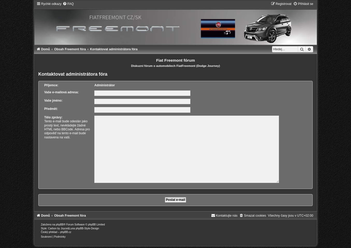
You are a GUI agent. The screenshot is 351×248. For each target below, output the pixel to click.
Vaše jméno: (53, 100)
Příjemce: (51, 85)
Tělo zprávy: (53, 117)
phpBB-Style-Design (87, 226)
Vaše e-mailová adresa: (61, 92)
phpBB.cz (65, 230)
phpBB (60, 222)
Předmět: (51, 109)
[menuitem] (68, 4)
